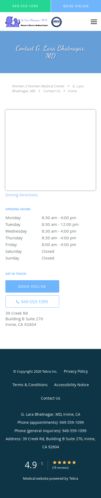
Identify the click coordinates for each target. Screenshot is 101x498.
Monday (50, 217)
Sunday (50, 258)
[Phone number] (32, 301)
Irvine (72, 90)
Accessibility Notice (71, 384)
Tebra (73, 478)
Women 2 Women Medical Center (38, 86)
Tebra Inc (49, 371)
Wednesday (50, 231)
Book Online (32, 286)
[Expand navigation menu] (94, 22)
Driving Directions (21, 194)
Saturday (50, 251)
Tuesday (50, 224)
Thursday (50, 237)
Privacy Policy (76, 371)
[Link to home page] (44, 21)
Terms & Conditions (30, 384)
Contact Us (51, 90)
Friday (50, 244)
